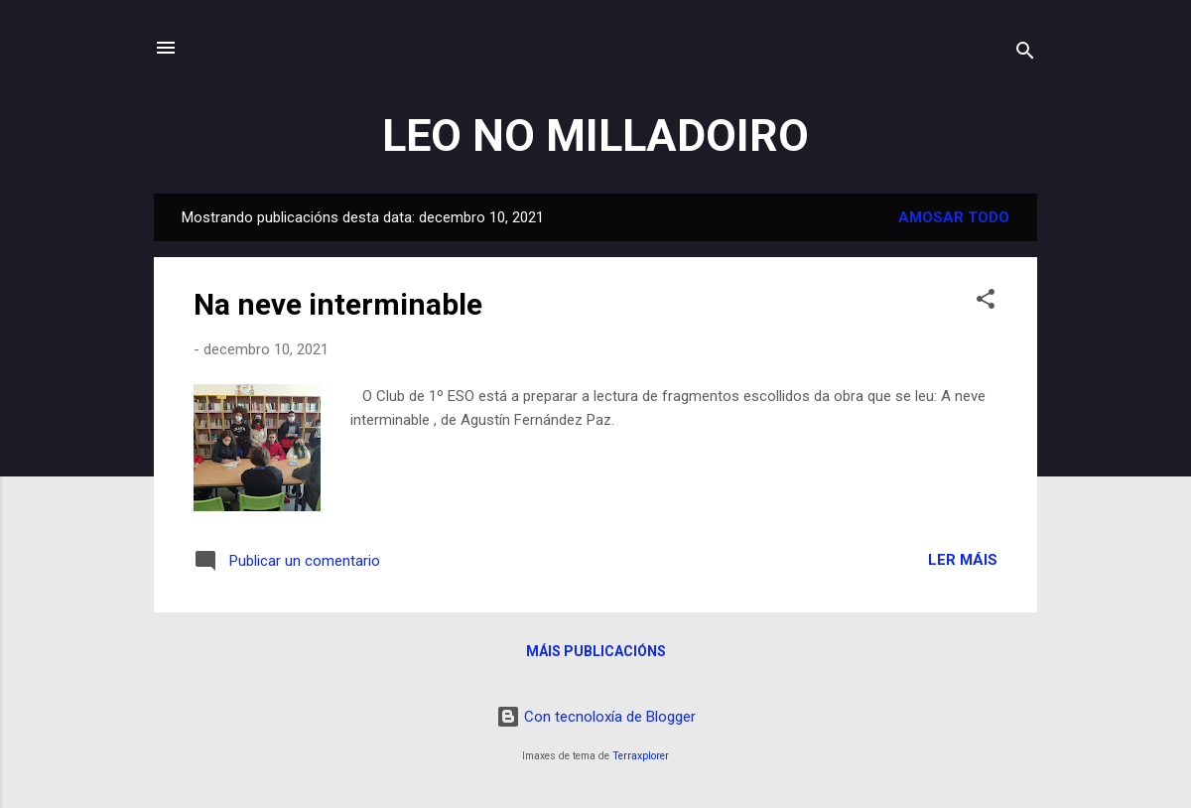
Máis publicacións (596, 651)
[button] (985, 302)
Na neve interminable (338, 304)
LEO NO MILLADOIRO (595, 135)
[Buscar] (1025, 54)
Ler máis (962, 560)
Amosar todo (953, 217)
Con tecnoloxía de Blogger (596, 717)
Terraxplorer (640, 755)
